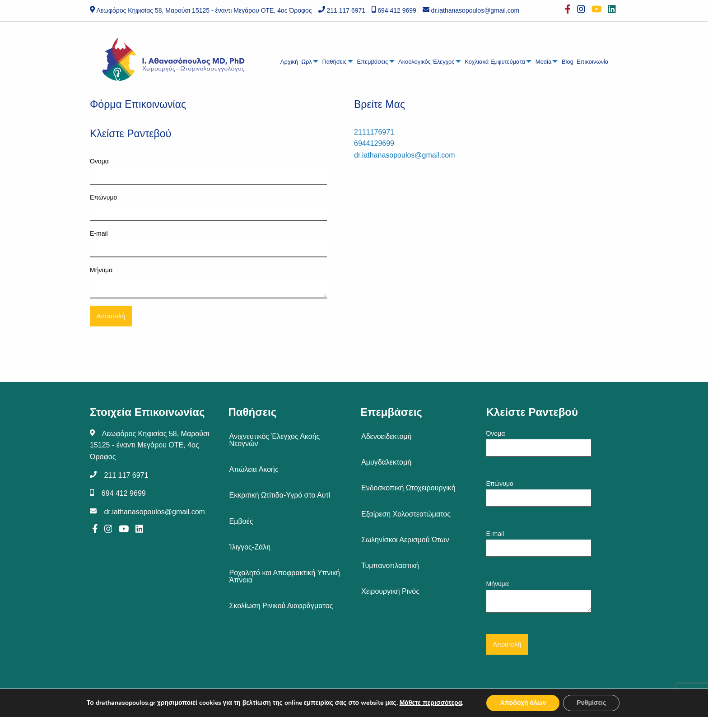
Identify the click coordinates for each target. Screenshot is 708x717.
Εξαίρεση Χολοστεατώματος (406, 514)
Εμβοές (241, 521)
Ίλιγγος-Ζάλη (250, 547)
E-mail (208, 243)
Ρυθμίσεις (591, 702)
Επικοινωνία (593, 61)
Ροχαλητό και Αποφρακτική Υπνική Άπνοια (284, 576)
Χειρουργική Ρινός (390, 591)
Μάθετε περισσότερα (431, 702)
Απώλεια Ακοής (254, 469)
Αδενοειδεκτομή (386, 436)
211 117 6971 (345, 10)
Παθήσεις (334, 61)
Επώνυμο (208, 207)
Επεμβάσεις (372, 61)
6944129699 (374, 143)
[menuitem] (289, 61)
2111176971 (374, 132)
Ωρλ (306, 61)
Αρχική (289, 61)
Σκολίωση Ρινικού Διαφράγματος (281, 606)
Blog (567, 61)
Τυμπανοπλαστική (390, 565)
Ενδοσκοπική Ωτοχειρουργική (408, 488)
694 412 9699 (396, 10)
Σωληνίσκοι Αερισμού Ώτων (405, 540)
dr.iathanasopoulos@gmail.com (475, 10)
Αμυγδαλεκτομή (386, 462)
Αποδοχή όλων (523, 702)
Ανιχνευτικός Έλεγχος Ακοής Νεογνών (274, 440)
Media (543, 61)
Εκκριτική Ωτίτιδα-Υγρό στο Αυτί (280, 495)
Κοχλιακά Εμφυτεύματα (495, 61)
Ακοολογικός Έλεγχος (426, 61)
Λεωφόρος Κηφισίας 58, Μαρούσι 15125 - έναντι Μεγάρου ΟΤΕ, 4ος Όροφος (204, 10)
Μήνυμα (208, 282)
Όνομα (208, 171)
